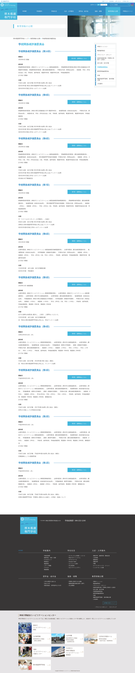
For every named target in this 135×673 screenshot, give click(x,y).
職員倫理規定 (101, 50)
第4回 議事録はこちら (79, 333)
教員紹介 (46, 561)
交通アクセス (105, 1)
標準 (99, 4)
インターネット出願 (98, 567)
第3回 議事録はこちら (79, 377)
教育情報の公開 (113, 11)
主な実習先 (72, 565)
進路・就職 (98, 11)
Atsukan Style (72, 561)
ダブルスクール (73, 559)
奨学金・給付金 (83, 11)
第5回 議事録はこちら (79, 284)
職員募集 (46, 569)
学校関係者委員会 (102, 67)
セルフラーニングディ (75, 567)
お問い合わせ (118, 1)
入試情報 (95, 557)
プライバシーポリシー (101, 607)
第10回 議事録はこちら (79, 58)
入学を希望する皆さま (50, 581)
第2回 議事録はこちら (79, 423)
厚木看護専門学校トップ (20, 38)
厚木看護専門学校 (5, 1)
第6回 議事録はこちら (79, 241)
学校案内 (39, 11)
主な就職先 (72, 585)
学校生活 (54, 11)
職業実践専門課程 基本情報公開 (105, 79)
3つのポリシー (48, 559)
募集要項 (95, 559)
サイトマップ (113, 607)
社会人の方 (47, 583)
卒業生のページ (128, 11)
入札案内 (99, 83)
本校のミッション (102, 46)
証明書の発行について (128, 1)
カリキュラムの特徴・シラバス (77, 555)
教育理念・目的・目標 (50, 557)
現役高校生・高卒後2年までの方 (52, 585)
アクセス (46, 567)
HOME (25, 11)
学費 (94, 563)
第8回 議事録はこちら (79, 145)
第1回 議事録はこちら (79, 470)
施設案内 (46, 563)
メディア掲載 (47, 565)
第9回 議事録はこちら (79, 102)
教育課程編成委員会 (103, 71)
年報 (98, 75)
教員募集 (112, 1)
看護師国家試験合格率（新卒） (77, 583)
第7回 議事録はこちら (79, 192)
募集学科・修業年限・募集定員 (101, 555)
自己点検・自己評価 (103, 63)
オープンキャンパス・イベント (101, 565)
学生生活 (71, 551)
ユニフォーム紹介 (73, 563)
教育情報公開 (97, 576)
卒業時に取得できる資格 (75, 581)
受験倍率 (95, 561)
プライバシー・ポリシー (104, 54)
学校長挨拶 (47, 555)
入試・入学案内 (69, 11)
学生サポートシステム (75, 557)
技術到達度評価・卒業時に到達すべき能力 (105, 58)
